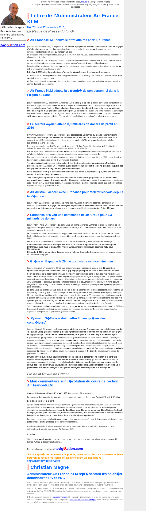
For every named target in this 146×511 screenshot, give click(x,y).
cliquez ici (85, 2)
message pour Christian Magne (83, 500)
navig (58, 449)
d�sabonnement (60, 497)
